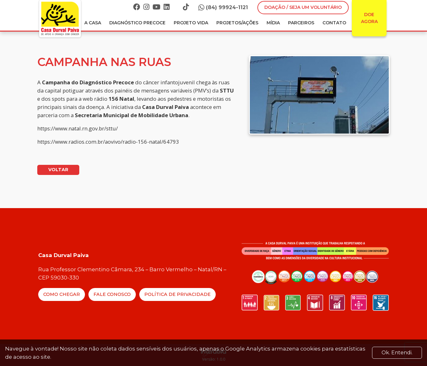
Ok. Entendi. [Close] (397, 353)
